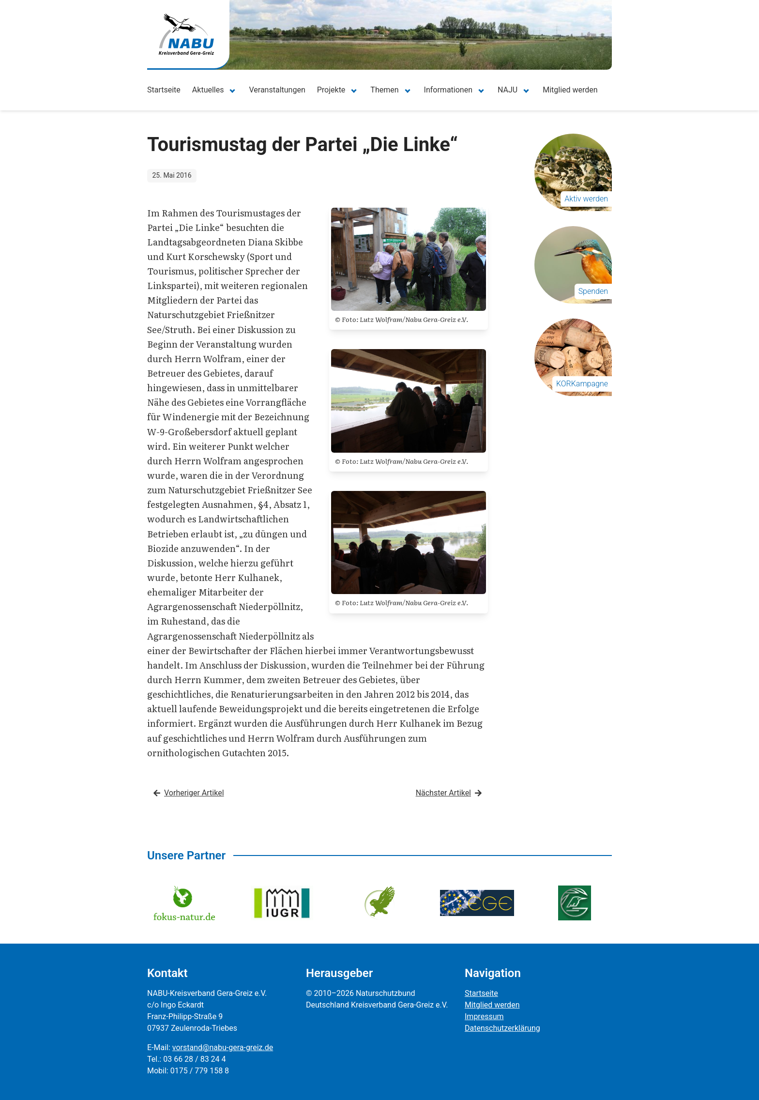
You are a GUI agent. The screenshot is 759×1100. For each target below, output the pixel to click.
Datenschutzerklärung (502, 1028)
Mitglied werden (570, 89)
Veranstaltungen (277, 89)
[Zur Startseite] (186, 34)
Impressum (484, 1016)
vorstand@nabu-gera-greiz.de (222, 1047)
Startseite (164, 89)
